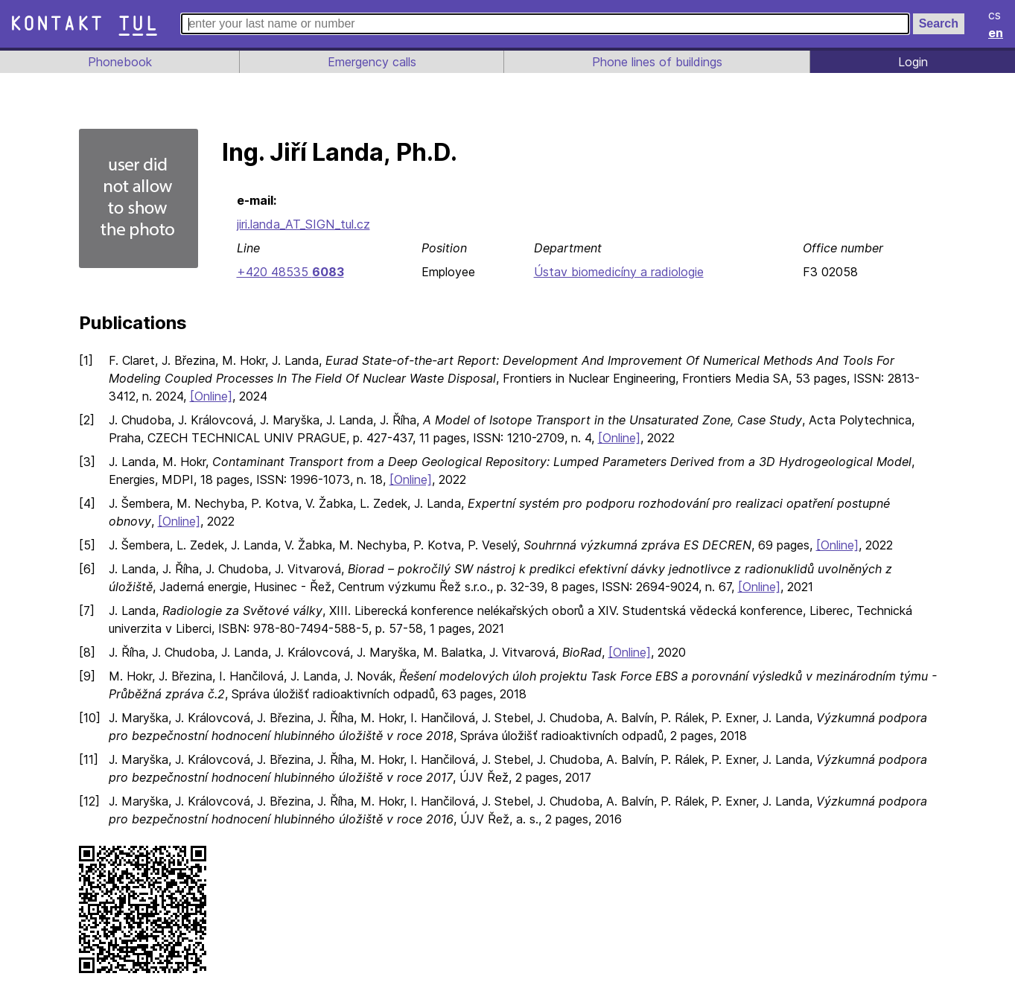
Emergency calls (370, 61)
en (996, 32)
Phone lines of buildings (657, 61)
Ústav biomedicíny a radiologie (617, 271)
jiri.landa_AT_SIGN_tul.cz (305, 224)
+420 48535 (289, 271)
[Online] (214, 396)
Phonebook (118, 61)
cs (995, 14)
